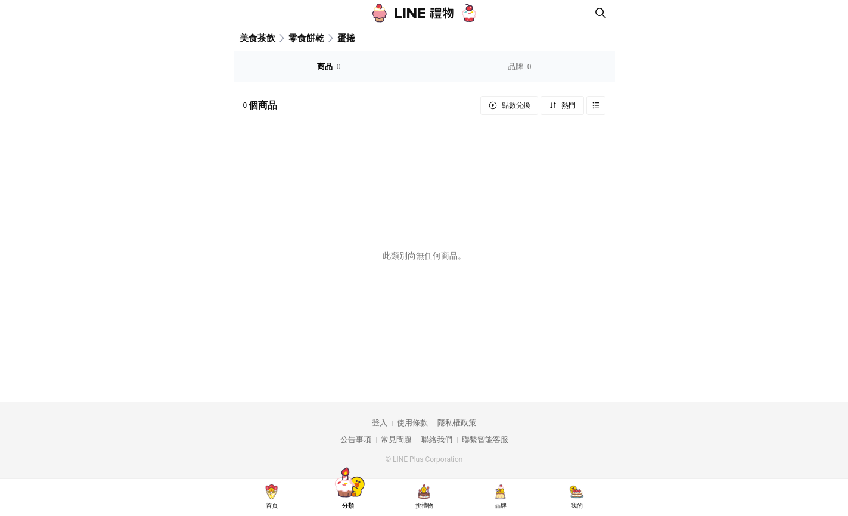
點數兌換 (515, 105)
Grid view (595, 105)
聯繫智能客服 (485, 439)
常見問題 (396, 439)
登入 (379, 422)
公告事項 (355, 439)
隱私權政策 (456, 422)
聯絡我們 (436, 439)
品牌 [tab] (520, 66)
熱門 (568, 105)
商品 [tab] (329, 66)
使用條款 (412, 422)
